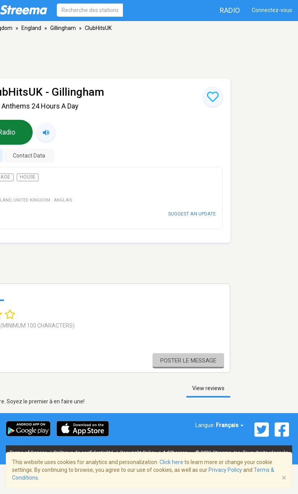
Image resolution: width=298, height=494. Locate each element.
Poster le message (188, 360)
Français (230, 425)
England (31, 28)
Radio (230, 10)
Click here (171, 462)
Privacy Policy (225, 470)
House (27, 177)
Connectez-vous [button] (272, 10)
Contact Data (29, 155)
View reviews (208, 388)
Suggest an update (192, 214)
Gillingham (63, 28)
